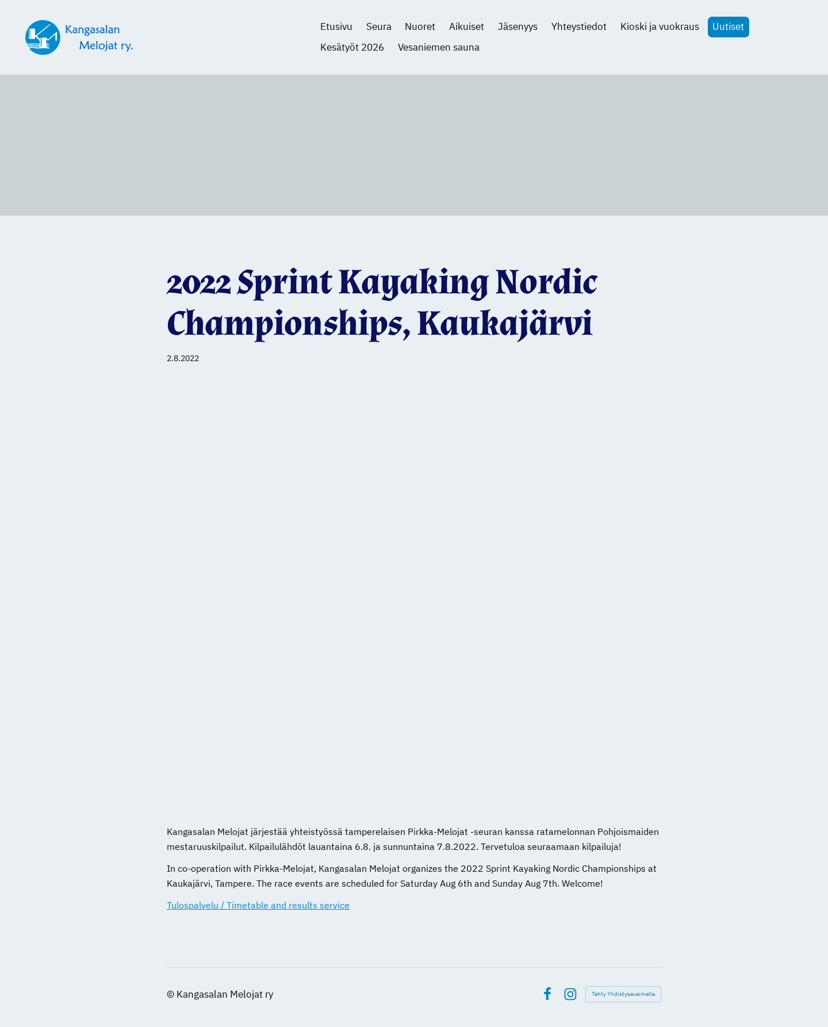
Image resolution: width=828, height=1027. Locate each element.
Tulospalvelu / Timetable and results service (258, 905)
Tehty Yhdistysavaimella (623, 994)
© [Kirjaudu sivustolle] (172, 994)
